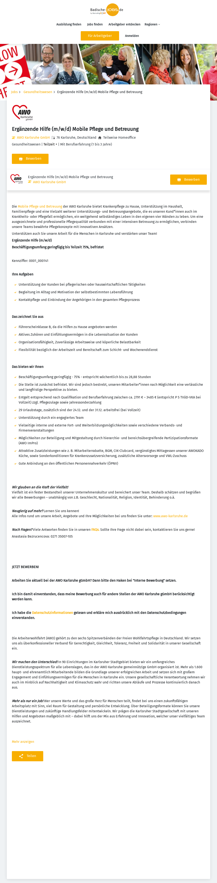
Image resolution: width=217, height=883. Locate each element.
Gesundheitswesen (38, 92)
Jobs (14, 92)
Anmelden (132, 36)
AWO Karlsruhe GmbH (33, 138)
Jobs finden (95, 24)
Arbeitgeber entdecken (124, 24)
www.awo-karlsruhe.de (170, 495)
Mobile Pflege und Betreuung (40, 185)
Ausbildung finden (68, 24)
